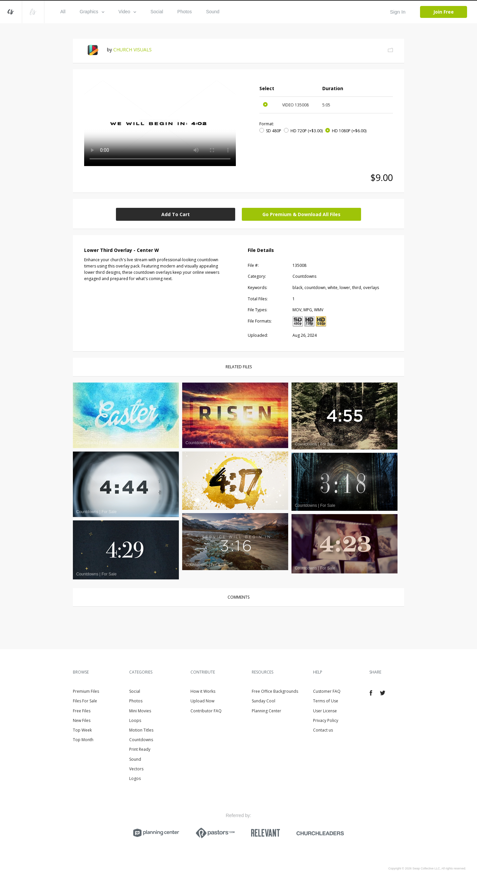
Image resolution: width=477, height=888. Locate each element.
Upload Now (202, 701)
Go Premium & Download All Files (301, 214)
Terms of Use (325, 701)
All (63, 11)
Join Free (443, 12)
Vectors (136, 769)
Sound (212, 11)
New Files (81, 720)
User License (325, 711)
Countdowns (141, 739)
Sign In (397, 12)
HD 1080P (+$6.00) (349, 131)
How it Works (202, 691)
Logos (135, 778)
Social (156, 11)
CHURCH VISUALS (132, 49)
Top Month (83, 739)
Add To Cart (175, 214)
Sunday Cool (263, 701)
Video (127, 11)
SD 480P (273, 131)
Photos (184, 11)
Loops (135, 720)
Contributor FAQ (206, 711)
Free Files (81, 711)
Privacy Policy (325, 720)
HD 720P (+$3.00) (307, 131)
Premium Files (86, 691)
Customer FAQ (327, 691)
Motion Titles (141, 730)
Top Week (82, 730)
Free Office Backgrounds (275, 691)
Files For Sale (85, 701)
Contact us (323, 730)
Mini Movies (140, 711)
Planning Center (266, 711)
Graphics (92, 11)
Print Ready (139, 749)
